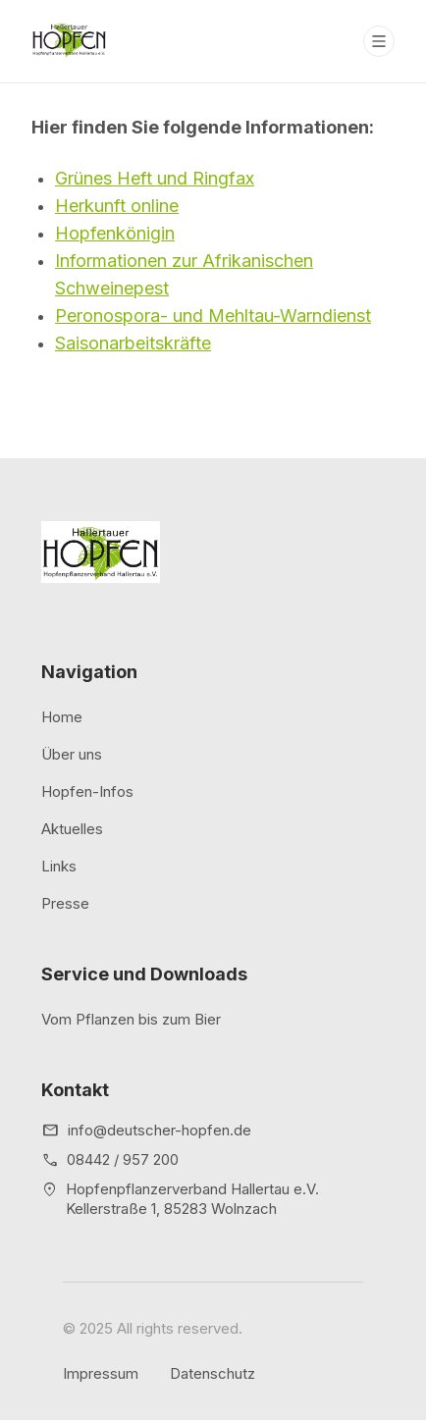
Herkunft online (117, 205)
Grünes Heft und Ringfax (154, 178)
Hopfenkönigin (115, 233)
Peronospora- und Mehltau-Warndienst (213, 315)
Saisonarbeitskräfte (133, 343)
